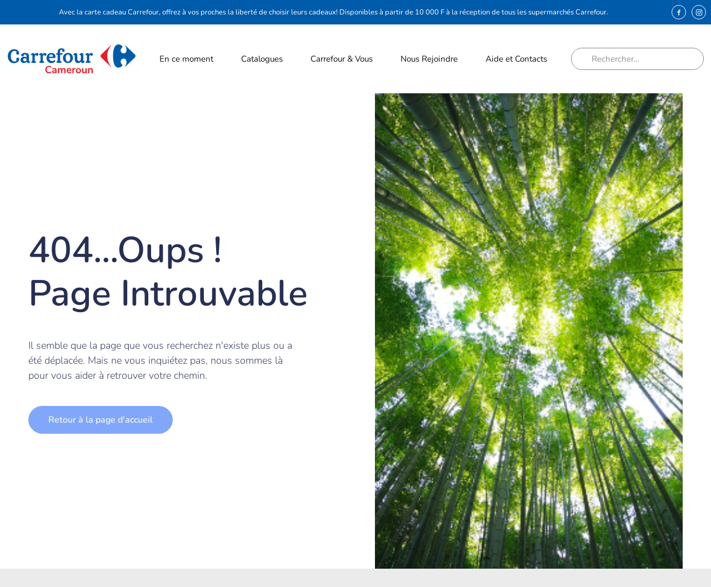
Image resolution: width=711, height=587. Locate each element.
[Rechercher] (585, 59)
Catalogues (262, 58)
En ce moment (186, 61)
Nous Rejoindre (428, 61)
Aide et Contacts (516, 61)
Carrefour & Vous (341, 61)
